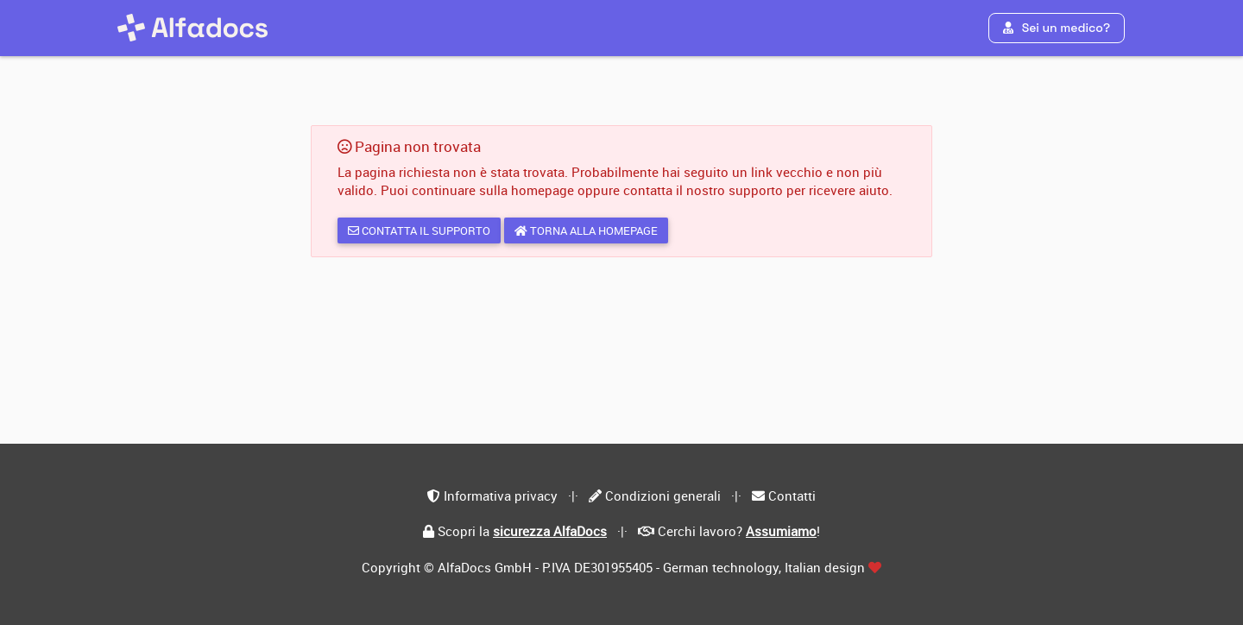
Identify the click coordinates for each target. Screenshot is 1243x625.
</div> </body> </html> (621, 312)
